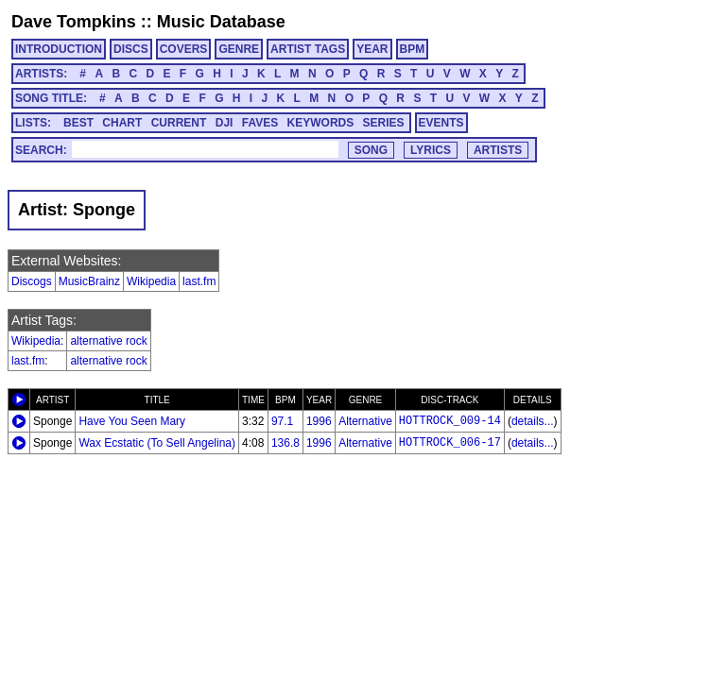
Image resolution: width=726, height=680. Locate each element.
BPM (412, 49)
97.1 (282, 421)
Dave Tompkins (73, 21)
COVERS (184, 49)
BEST (78, 122)
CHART (122, 122)
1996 (319, 421)
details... (532, 421)
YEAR (372, 49)
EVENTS (441, 122)
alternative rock (108, 341)
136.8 (285, 443)
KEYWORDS (320, 122)
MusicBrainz (89, 281)
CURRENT (179, 122)
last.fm (199, 281)
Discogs (31, 281)
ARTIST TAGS (307, 49)
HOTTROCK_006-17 (450, 443)
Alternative (365, 421)
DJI (224, 122)
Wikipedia (151, 281)
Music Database (221, 21)
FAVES (260, 122)
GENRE (238, 49)
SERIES (384, 122)
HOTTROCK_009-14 (450, 421)
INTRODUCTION (58, 49)
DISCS (130, 49)
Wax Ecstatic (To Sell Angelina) (156, 443)
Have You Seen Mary (131, 421)
